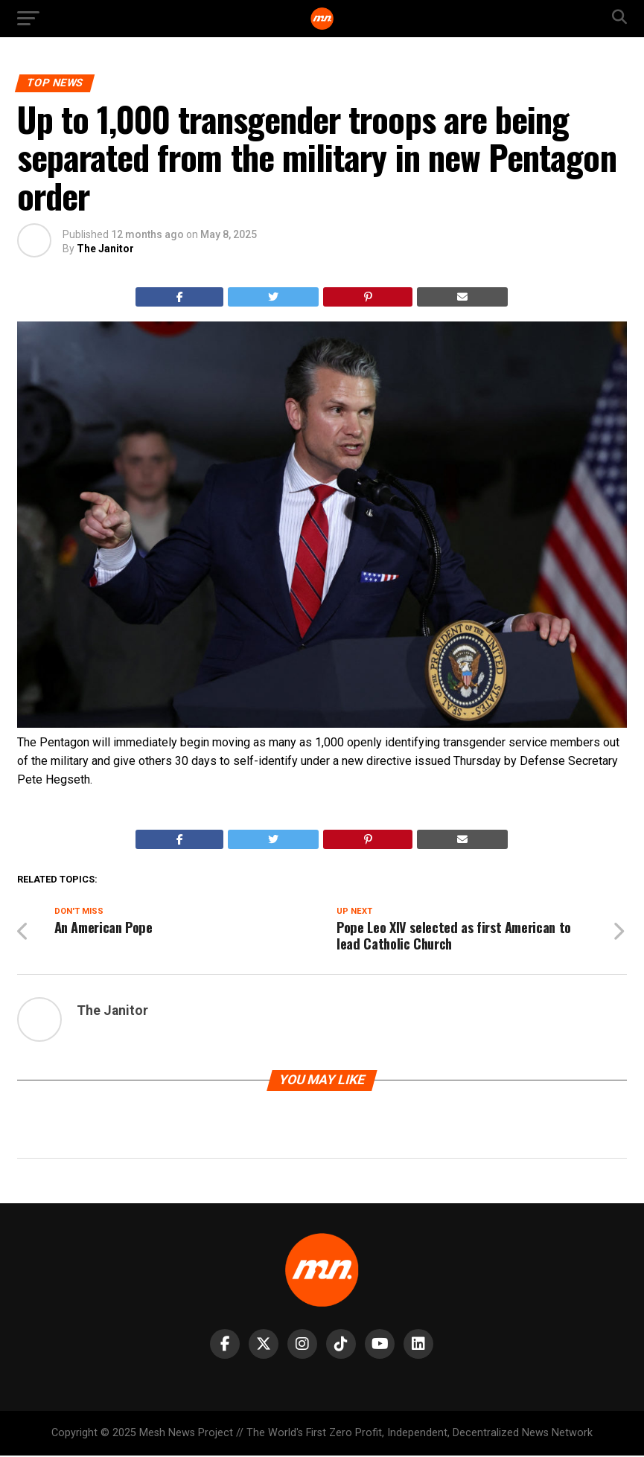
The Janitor (105, 248)
